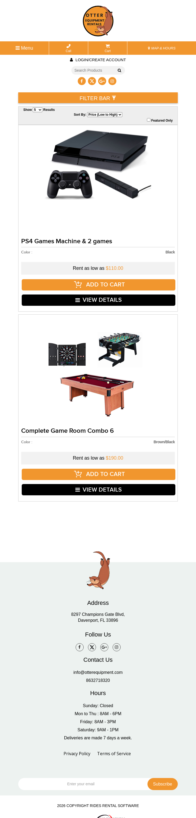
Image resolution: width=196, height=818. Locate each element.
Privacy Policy (77, 741)
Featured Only (160, 120)
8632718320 (98, 668)
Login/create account (98, 59)
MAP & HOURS (161, 48)
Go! (118, 71)
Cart (108, 48)
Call (68, 48)
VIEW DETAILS (99, 295)
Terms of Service (114, 741)
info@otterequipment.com (98, 660)
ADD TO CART (99, 283)
